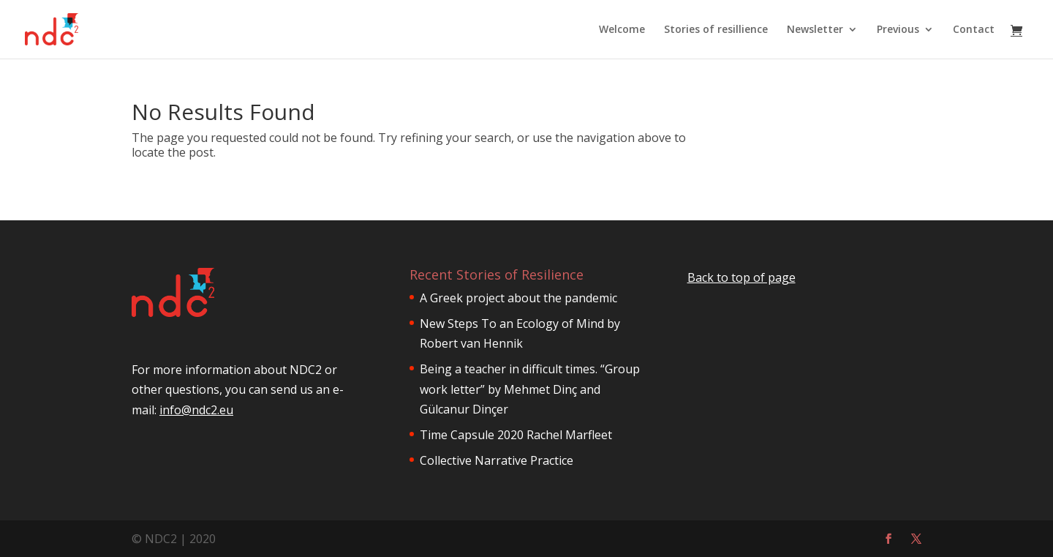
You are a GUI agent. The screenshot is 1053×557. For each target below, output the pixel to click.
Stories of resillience (716, 30)
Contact (973, 30)
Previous (898, 30)
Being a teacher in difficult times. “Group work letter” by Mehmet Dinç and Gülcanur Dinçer (530, 388)
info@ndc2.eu (196, 456)
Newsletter (815, 30)
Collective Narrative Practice (496, 460)
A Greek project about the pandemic (518, 298)
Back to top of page (741, 277)
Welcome (622, 30)
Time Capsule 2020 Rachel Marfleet (516, 435)
